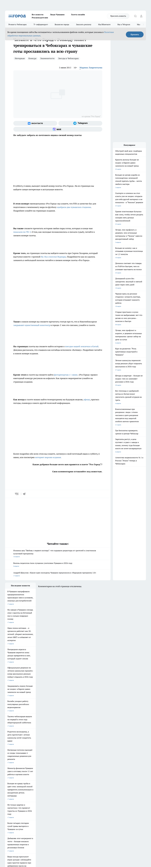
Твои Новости (30, 772)
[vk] (17, 494)
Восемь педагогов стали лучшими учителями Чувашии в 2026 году (57, 565)
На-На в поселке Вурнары (53, 256)
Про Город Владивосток (33, 780)
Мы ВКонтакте (104, 24)
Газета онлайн (78, 14)
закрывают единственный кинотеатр (31, 325)
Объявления (9, 792)
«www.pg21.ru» (21, 800)
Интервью (20, 58)
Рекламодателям (40, 17)
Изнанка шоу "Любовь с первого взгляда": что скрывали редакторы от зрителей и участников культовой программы (57, 553)
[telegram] (25, 494)
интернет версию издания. (48, 457)
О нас (36, 789)
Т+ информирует (41, 24)
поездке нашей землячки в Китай (81, 346)
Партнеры (68, 795)
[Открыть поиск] (135, 16)
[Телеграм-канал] (80, 123)
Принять (135, 34)
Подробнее (78, 829)
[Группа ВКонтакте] (35, 123)
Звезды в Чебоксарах (68, 58)
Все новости (37, 14)
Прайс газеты (9, 795)
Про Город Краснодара (53, 780)
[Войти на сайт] (141, 16)
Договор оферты (40, 792)
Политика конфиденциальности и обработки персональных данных (27, 833)
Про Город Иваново (92, 772)
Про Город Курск (30, 775)
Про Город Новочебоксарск (14, 772)
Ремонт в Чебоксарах (17, 24)
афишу (87, 399)
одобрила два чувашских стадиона (74, 207)
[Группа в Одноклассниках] (114, 775)
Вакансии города (62, 24)
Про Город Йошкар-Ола (53, 772)
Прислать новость (118, 16)
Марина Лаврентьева (91, 67)
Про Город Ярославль (12, 775)
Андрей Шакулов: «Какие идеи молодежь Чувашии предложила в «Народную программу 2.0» (57, 574)
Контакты (68, 789)
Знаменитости (47, 58)
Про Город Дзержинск (12, 780)
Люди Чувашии (57, 14)
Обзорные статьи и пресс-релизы (76, 792)
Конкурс (32, 58)
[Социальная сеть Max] (57, 129)
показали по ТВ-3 (22, 232)
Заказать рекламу (83, 24)
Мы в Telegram (123, 24)
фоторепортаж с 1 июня (66, 374)
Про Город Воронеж (72, 772)
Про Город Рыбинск (52, 775)
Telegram (8, 789)
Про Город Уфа (71, 775)
